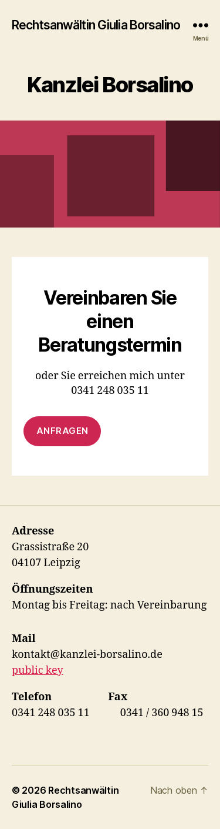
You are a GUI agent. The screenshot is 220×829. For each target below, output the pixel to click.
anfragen (62, 430)
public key (37, 670)
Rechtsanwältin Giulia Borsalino (96, 25)
